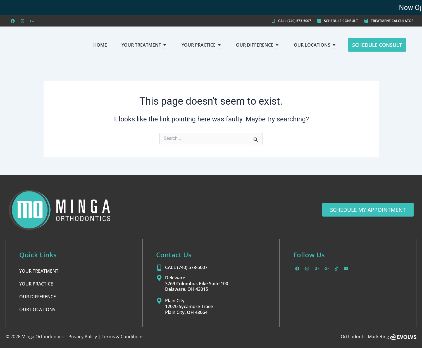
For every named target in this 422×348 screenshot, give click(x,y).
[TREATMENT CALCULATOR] (366, 21)
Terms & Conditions (123, 336)
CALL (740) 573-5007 (294, 20)
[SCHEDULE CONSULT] (319, 21)
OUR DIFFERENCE (37, 297)
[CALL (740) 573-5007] (273, 21)
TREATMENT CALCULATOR (392, 20)
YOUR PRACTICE (36, 284)
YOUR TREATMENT (38, 271)
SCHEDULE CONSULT (341, 20)
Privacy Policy (82, 336)
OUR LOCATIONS (37, 309)
